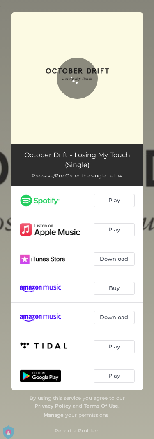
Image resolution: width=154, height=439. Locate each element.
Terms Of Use (101, 406)
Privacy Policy (52, 406)
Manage (54, 415)
